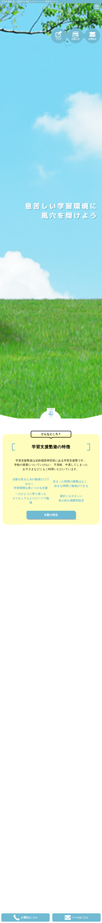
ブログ (59, 35)
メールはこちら (76, 917)
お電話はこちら (25, 917)
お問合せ (92, 35)
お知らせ (75, 35)
